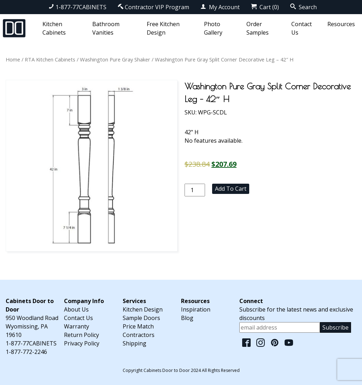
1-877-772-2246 (26, 352)
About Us (76, 309)
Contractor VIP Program (153, 7)
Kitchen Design (143, 309)
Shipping (134, 343)
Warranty (76, 326)
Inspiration (195, 309)
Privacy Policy (81, 343)
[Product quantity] (195, 190)
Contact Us (78, 318)
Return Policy (81, 335)
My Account (220, 7)
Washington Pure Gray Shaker (115, 59)
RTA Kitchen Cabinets (50, 59)
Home (13, 59)
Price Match (138, 326)
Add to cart (230, 188)
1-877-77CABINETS (77, 7)
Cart (265, 7)
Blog (187, 318)
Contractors (138, 335)
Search (303, 7)
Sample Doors (141, 318)
